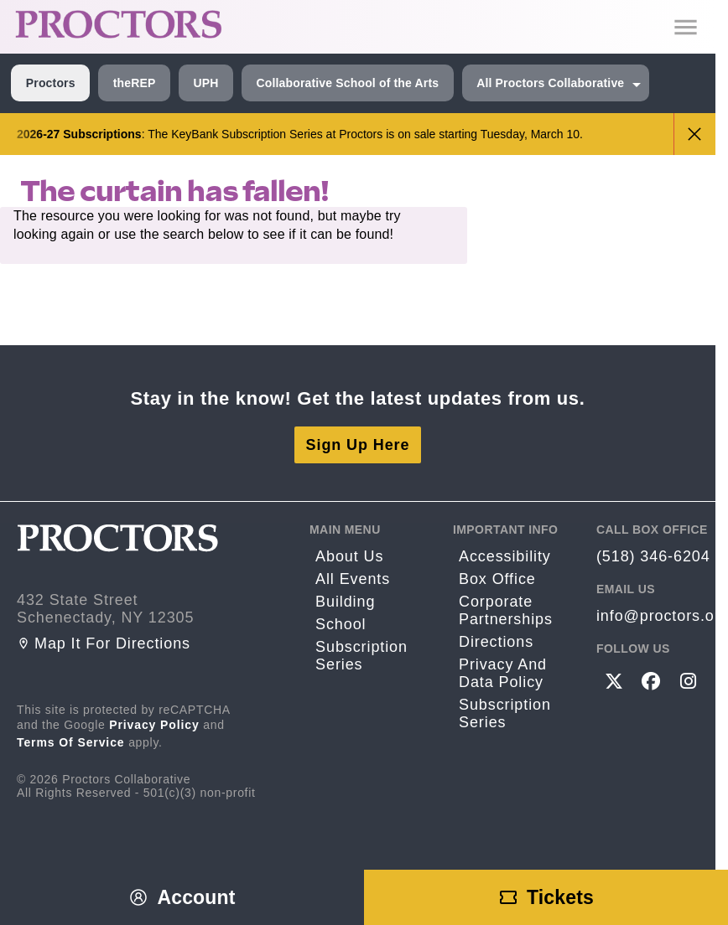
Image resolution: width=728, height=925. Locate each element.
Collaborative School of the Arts (347, 83)
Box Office (497, 579)
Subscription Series (361, 655)
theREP (134, 83)
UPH (205, 83)
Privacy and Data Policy (503, 673)
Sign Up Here (358, 445)
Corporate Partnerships (506, 610)
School (340, 624)
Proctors (50, 83)
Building (345, 601)
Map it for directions (103, 643)
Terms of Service (71, 742)
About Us (349, 556)
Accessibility (505, 556)
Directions (496, 641)
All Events (352, 579)
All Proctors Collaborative (550, 83)
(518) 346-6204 (653, 556)
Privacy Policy (154, 724)
